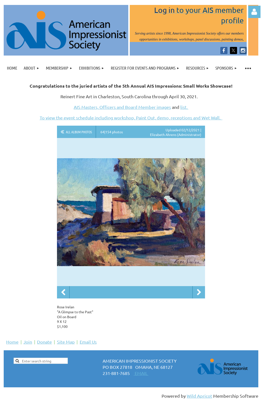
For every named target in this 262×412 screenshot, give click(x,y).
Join (27, 341)
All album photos (79, 132)
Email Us (88, 341)
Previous (63, 292)
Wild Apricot (199, 395)
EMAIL (141, 373)
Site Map (66, 341)
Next (199, 292)
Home (12, 341)
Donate (44, 341)
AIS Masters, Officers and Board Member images (122, 107)
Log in (254, 12)
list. (184, 107)
